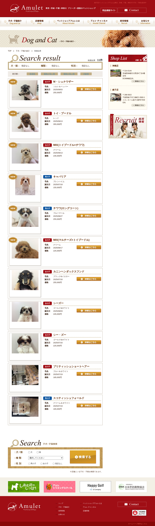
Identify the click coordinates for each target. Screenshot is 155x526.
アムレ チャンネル (89, 507)
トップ (60, 503)
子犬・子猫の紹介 (23, 51)
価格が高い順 (69, 74)
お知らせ (61, 514)
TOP (9, 51)
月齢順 (86, 74)
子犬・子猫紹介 (63, 507)
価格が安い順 (49, 74)
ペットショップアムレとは (92, 503)
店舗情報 (86, 511)
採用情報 (61, 511)
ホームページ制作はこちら (137, 524)
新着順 (32, 74)
